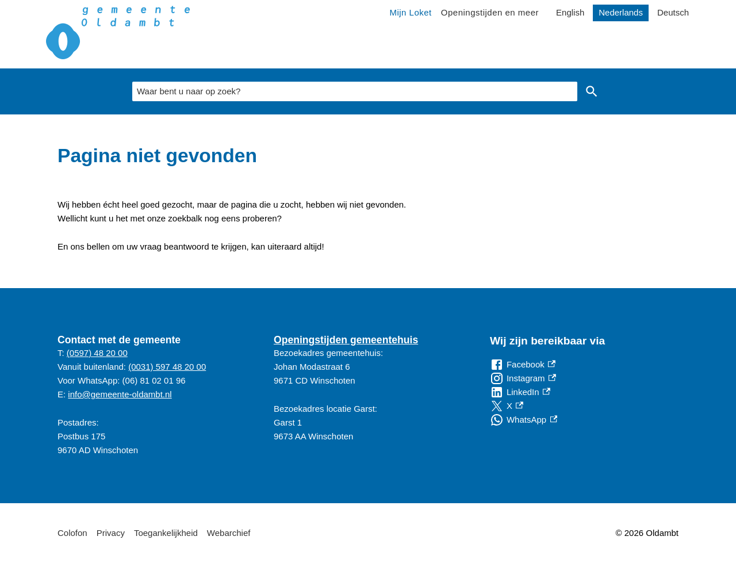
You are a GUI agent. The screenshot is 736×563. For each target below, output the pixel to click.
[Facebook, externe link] (522, 364)
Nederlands (621, 12)
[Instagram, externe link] (523, 378)
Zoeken (592, 91)
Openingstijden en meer (490, 12)
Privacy (111, 533)
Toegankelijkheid (166, 533)
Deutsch (673, 12)
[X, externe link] (506, 406)
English (570, 12)
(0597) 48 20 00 (97, 353)
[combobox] (354, 91)
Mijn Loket (410, 12)
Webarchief (229, 533)
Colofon (72, 533)
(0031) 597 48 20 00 (167, 366)
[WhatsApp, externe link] (523, 420)
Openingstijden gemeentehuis (346, 340)
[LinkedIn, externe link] (520, 392)
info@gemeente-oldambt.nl (119, 394)
